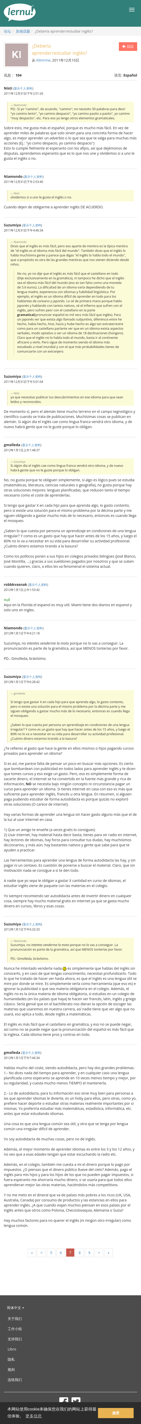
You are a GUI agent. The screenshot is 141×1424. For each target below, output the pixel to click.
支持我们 (15, 1338)
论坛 (7, 31)
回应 (128, 46)
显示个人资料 (23, 88)
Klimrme (43, 60)
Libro (12, 1349)
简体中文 (15, 1307)
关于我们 (15, 1318)
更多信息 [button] (33, 1416)
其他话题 (23, 31)
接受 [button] (115, 1413)
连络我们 (15, 1379)
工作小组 (15, 1328)
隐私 (11, 1359)
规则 (11, 1369)
